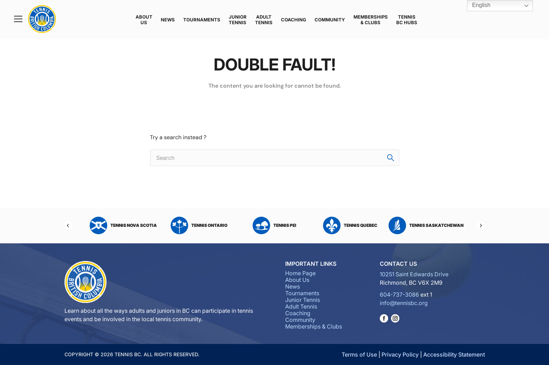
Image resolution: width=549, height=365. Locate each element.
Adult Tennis (264, 19)
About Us (144, 19)
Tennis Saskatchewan (426, 225)
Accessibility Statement (454, 354)
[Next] (480, 225)
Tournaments (201, 19)
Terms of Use (359, 354)
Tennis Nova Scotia (123, 225)
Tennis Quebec (350, 225)
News (168, 19)
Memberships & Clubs (371, 19)
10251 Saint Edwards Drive (414, 274)
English (476, 5)
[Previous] (68, 225)
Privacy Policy (400, 354)
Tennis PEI (274, 225)
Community (330, 19)
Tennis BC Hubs (406, 19)
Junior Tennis (238, 19)
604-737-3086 (399, 294)
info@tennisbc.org (404, 302)
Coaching (293, 19)
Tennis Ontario (199, 225)
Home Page (300, 273)
